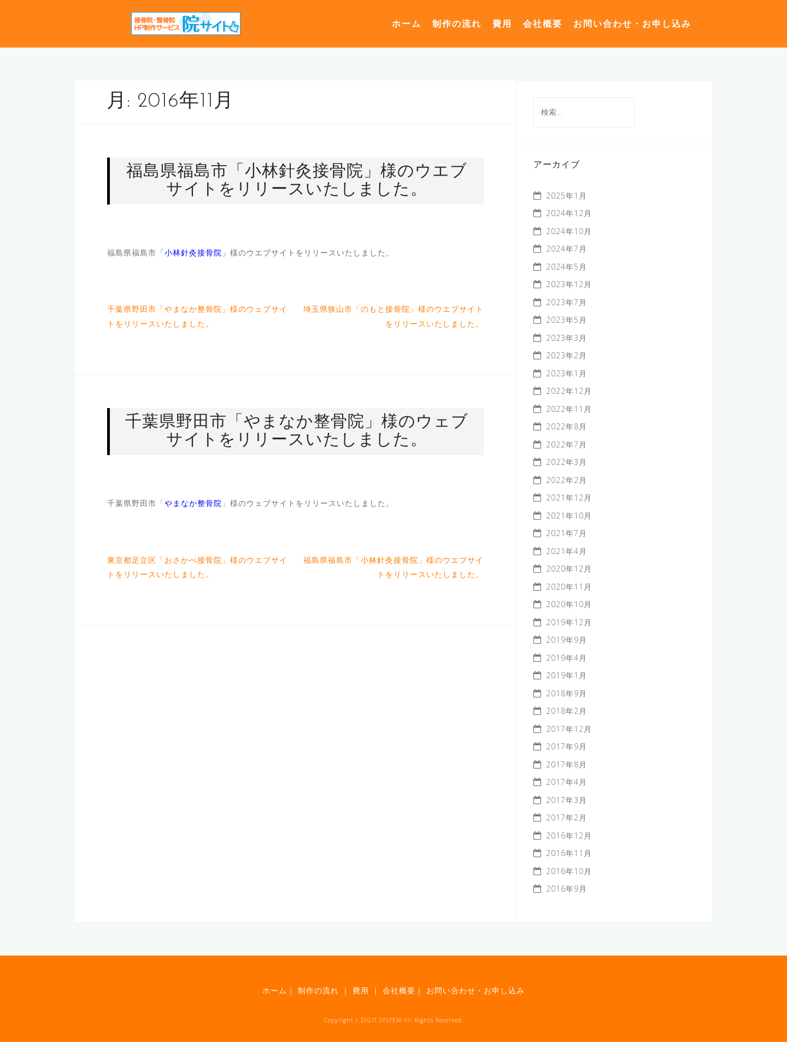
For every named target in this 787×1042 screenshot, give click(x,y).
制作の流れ (456, 24)
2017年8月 (566, 764)
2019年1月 (566, 675)
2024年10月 (569, 231)
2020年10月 (569, 604)
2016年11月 (569, 853)
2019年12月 (569, 622)
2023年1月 (566, 373)
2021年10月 (569, 515)
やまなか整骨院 (193, 503)
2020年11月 (569, 586)
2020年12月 (569, 568)
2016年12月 (569, 835)
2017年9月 (566, 746)
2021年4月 (566, 551)
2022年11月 (569, 409)
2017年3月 (566, 800)
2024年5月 (566, 266)
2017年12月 (569, 729)
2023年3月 (566, 338)
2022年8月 (566, 426)
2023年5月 (566, 320)
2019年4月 (566, 658)
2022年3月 (566, 462)
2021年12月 (569, 497)
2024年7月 (566, 248)
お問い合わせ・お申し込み (632, 24)
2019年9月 (566, 639)
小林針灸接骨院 (193, 252)
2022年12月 (569, 391)
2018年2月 (566, 711)
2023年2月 (566, 355)
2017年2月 (566, 817)
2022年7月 (566, 444)
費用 (502, 24)
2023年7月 (566, 302)
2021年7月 (566, 533)
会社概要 (542, 24)
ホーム (406, 24)
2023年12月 (569, 284)
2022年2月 (566, 480)
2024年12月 (569, 213)
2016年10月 (569, 871)
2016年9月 (566, 888)
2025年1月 (566, 195)
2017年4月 (566, 782)
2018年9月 (566, 693)
